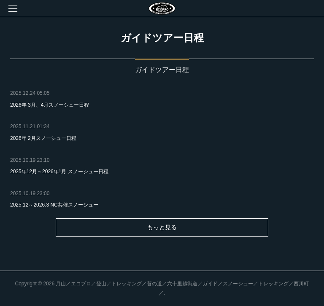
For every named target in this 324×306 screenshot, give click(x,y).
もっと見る (162, 227)
